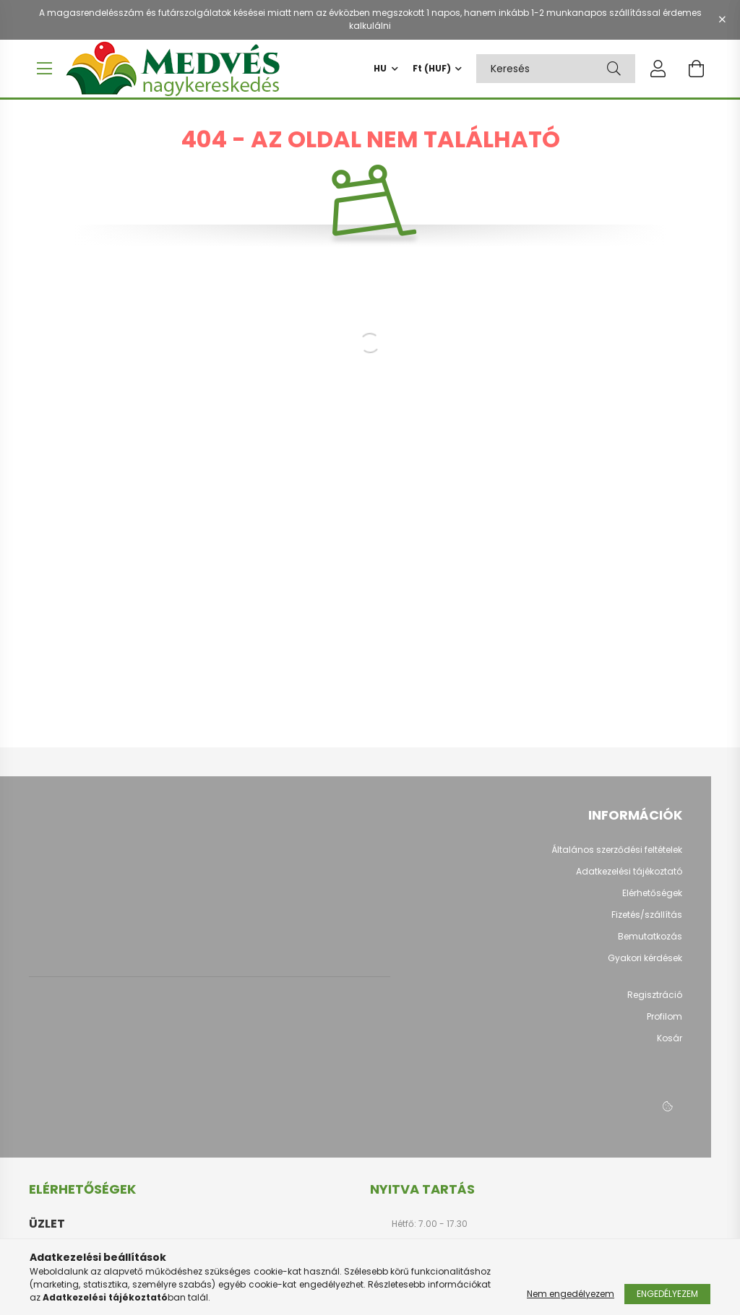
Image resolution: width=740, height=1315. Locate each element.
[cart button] (695, 68)
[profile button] (658, 68)
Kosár (669, 1046)
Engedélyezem (667, 1294)
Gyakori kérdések (645, 965)
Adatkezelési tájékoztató (629, 879)
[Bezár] (722, 19)
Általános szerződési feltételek (616, 857)
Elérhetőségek (652, 900)
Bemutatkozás (650, 944)
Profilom (664, 1024)
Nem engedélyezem (570, 1294)
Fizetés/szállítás (646, 922)
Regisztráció (654, 1002)
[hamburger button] (44, 68)
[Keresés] (614, 68)
